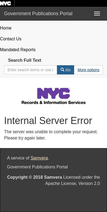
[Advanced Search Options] (88, 69)
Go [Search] (66, 70)
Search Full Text (24, 60)
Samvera (39, 158)
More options (88, 70)
